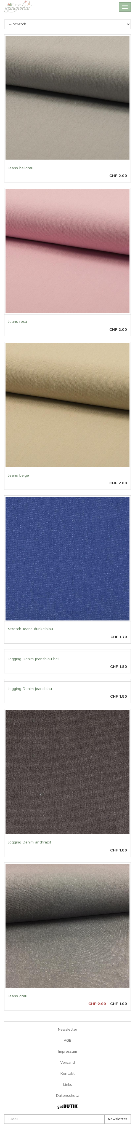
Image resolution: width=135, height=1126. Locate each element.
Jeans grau (17, 996)
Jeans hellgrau (20, 168)
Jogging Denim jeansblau (30, 689)
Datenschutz (67, 1095)
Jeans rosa (17, 321)
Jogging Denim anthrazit (29, 842)
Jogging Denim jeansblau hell (33, 659)
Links (67, 1084)
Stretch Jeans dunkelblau (30, 629)
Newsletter (67, 1029)
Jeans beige (18, 475)
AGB (68, 1040)
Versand (67, 1062)
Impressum (67, 1051)
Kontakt (67, 1073)
